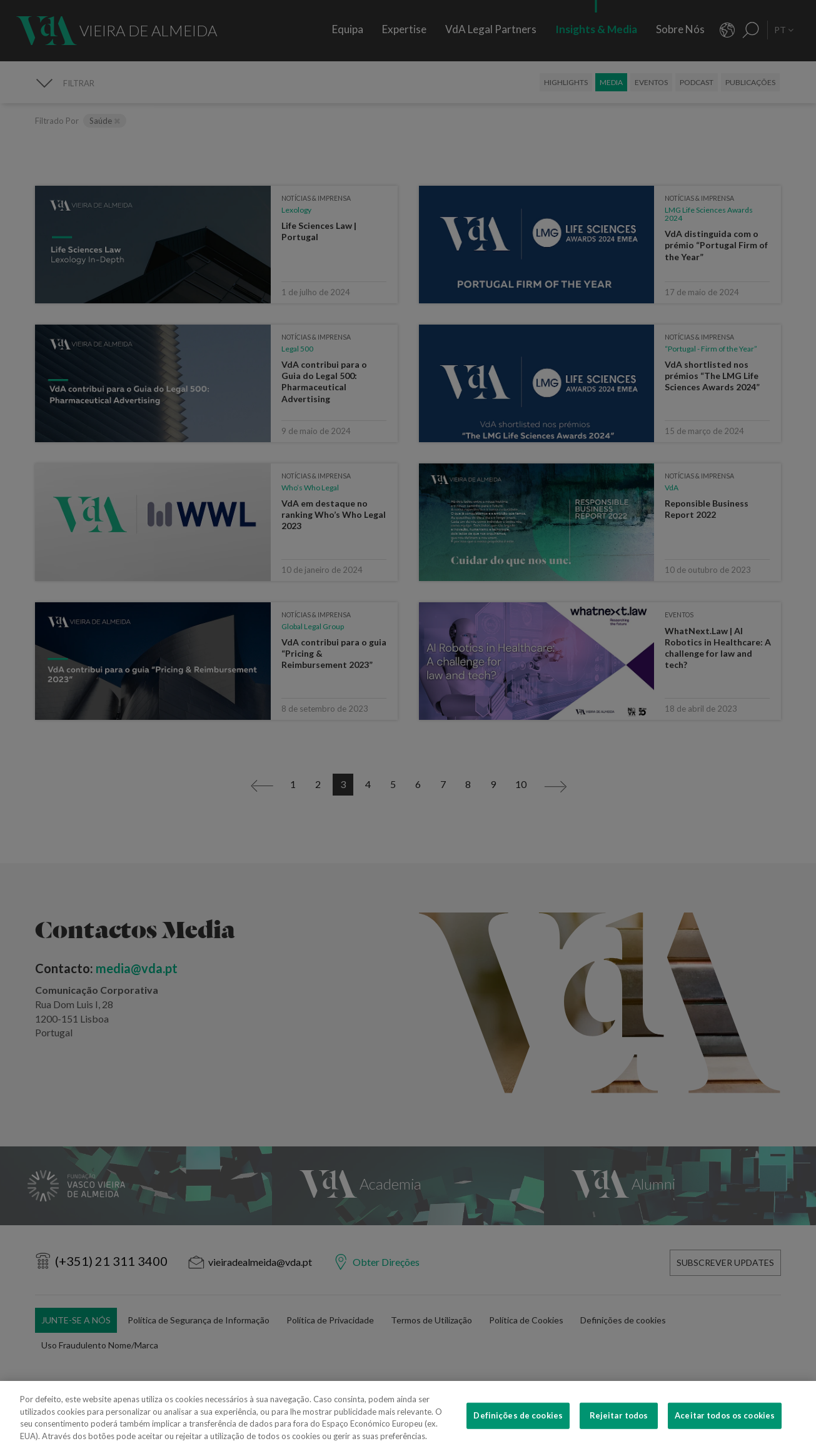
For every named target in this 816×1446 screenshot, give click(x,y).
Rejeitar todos (619, 1428)
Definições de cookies (518, 1428)
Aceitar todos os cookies (725, 1428)
